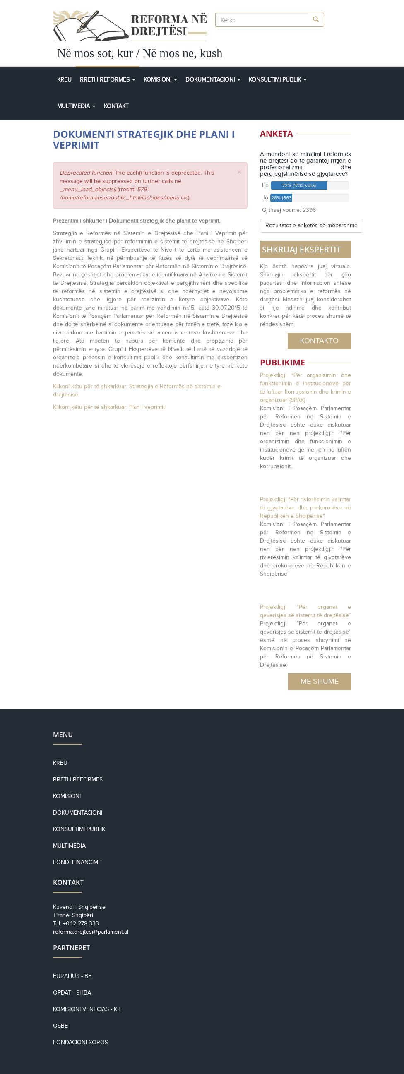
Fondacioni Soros (80, 1042)
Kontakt (116, 106)
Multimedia (76, 106)
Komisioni (160, 80)
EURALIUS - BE (72, 976)
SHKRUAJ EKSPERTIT (301, 249)
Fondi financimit (78, 862)
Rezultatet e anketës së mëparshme (311, 225)
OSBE (60, 1026)
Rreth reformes (78, 779)
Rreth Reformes (107, 80)
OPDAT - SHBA (72, 993)
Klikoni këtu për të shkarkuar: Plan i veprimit (109, 407)
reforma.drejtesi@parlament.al (90, 932)
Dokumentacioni (212, 80)
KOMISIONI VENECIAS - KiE (87, 1009)
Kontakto (319, 340)
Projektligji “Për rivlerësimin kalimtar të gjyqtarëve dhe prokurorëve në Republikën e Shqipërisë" (305, 507)
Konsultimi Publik (278, 80)
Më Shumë (320, 681)
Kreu (64, 80)
